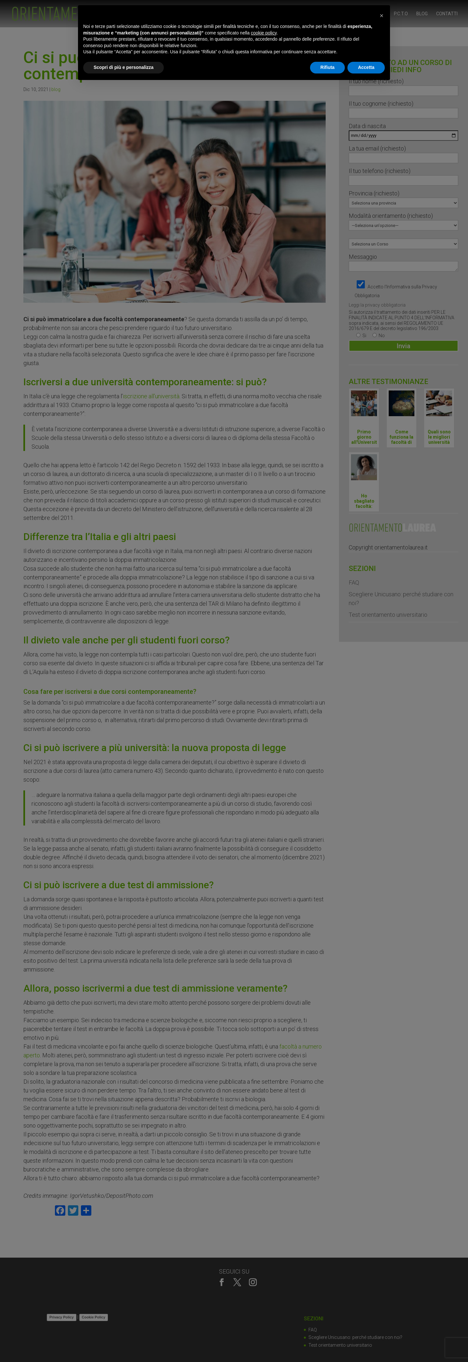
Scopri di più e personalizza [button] (123, 67)
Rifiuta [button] (327, 67)
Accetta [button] (366, 67)
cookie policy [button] (264, 32)
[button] (381, 15)
